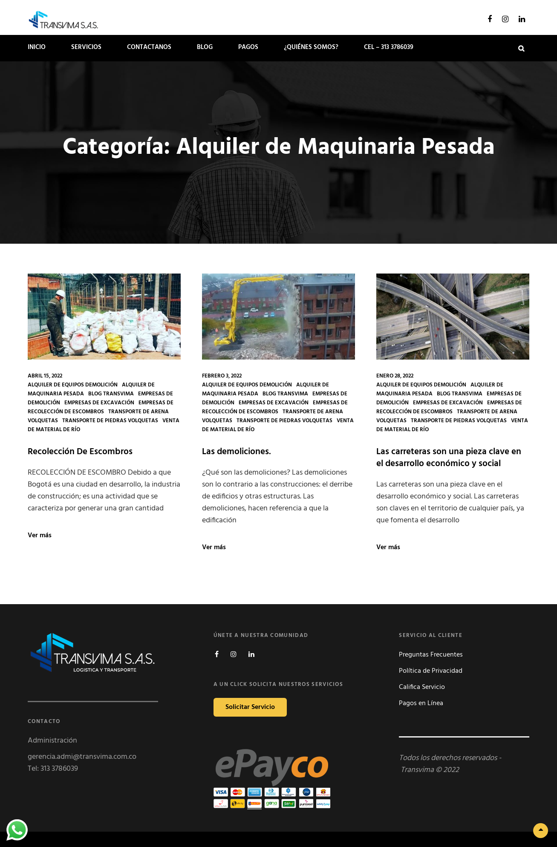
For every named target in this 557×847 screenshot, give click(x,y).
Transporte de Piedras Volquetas (110, 420)
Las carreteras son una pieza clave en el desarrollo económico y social (448, 458)
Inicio (37, 47)
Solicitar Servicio (250, 707)
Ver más (40, 535)
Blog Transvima (111, 393)
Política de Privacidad (430, 671)
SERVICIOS (86, 47)
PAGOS (248, 47)
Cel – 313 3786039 (388, 47)
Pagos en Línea (421, 703)
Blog (205, 47)
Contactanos (149, 47)
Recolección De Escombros (80, 452)
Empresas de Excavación (99, 402)
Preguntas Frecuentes (431, 654)
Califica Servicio (422, 687)
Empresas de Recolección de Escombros (100, 407)
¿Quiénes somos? (311, 47)
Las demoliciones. (236, 452)
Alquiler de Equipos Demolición (73, 384)
